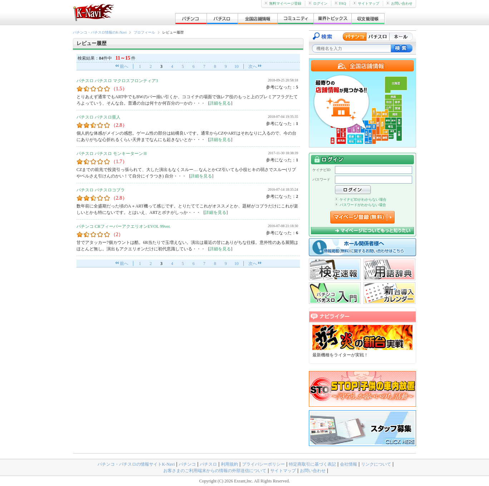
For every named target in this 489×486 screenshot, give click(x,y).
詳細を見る (220, 103)
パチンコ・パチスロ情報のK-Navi (100, 32)
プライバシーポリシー (263, 464)
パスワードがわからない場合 (360, 205)
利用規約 (229, 464)
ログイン (317, 3)
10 (236, 66)
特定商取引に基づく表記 (312, 464)
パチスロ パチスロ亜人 (98, 117)
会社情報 (348, 464)
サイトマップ (366, 3)
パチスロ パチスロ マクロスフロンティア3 (117, 80)
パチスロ (208, 464)
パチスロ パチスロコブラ (100, 189)
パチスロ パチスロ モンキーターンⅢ (111, 153)
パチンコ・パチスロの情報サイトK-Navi (136, 464)
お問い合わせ (399, 3)
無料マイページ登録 (283, 3)
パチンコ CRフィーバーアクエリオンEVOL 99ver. (123, 226)
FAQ (340, 3)
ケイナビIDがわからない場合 (360, 199)
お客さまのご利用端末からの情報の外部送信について (214, 470)
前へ (124, 66)
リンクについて (376, 464)
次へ (252, 66)
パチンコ (187, 464)
